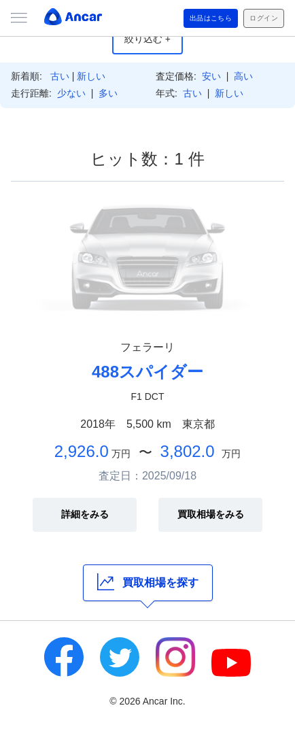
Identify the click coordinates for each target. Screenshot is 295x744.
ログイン (263, 18)
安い (211, 76)
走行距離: (31, 93)
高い (243, 76)
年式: (166, 93)
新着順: (26, 76)
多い (108, 93)
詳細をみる (85, 514)
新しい (91, 76)
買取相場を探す (147, 581)
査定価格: (176, 76)
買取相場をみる (210, 514)
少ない (71, 93)
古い (59, 76)
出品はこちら (211, 18)
